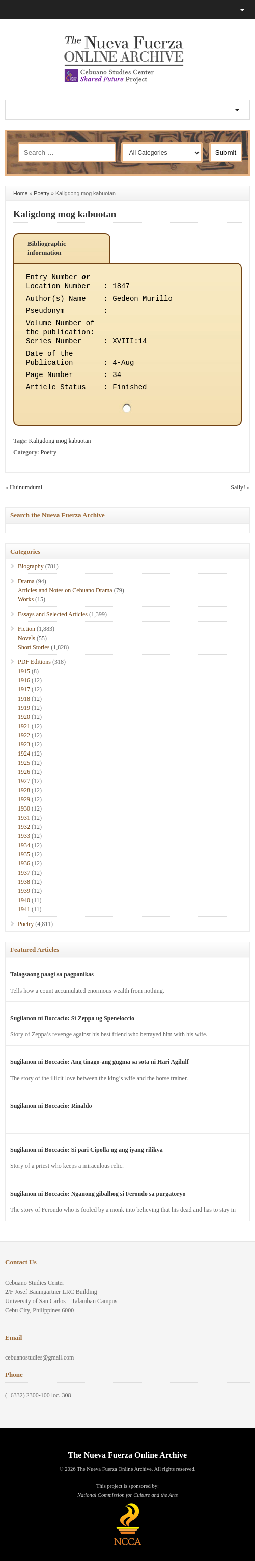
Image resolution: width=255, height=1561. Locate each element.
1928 (24, 790)
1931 (24, 817)
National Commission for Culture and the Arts (127, 1495)
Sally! (238, 487)
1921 (24, 726)
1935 (24, 854)
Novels (26, 638)
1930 (24, 808)
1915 (24, 671)
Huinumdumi (26, 487)
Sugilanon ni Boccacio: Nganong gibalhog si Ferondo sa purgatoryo (98, 1193)
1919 (24, 707)
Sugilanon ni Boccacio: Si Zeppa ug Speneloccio (72, 1018)
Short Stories (33, 647)
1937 (24, 872)
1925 (24, 762)
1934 (24, 845)
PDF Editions (34, 662)
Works (26, 599)
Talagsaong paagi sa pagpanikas (52, 974)
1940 (24, 900)
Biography (31, 566)
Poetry (41, 193)
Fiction (26, 628)
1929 (24, 799)
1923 (24, 744)
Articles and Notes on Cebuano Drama (65, 590)
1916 (24, 680)
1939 (24, 890)
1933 (24, 836)
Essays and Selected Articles (53, 614)
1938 (24, 881)
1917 (24, 689)
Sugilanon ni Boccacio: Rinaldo (51, 1105)
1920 (24, 716)
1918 (24, 698)
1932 (24, 826)
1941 (24, 909)
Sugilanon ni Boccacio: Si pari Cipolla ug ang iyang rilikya (86, 1149)
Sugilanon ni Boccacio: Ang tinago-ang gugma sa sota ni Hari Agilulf (99, 1061)
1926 (24, 771)
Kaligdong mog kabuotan (64, 214)
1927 (24, 781)
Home (20, 193)
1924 (24, 753)
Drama (26, 581)
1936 (24, 863)
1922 (24, 735)
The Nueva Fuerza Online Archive (127, 1455)
